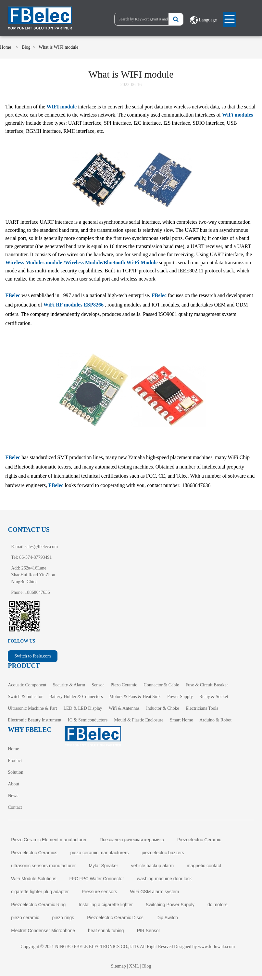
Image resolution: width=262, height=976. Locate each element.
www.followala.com (216, 946)
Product (15, 760)
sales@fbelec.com (41, 546)
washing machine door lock (164, 878)
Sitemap (118, 966)
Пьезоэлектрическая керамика (132, 839)
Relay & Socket (213, 696)
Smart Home (181, 720)
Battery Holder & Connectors (76, 696)
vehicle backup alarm (152, 865)
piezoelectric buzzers (163, 852)
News (13, 795)
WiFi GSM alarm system (154, 891)
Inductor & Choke (162, 708)
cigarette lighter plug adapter (40, 891)
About (13, 784)
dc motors (217, 904)
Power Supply (180, 696)
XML (134, 966)
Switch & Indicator (25, 696)
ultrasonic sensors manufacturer (43, 865)
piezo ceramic (25, 917)
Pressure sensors (99, 891)
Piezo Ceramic (123, 684)
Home (5, 47)
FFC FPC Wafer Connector (96, 878)
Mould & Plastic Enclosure (138, 720)
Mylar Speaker (103, 865)
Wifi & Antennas (124, 708)
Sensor (98, 684)
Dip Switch (167, 917)
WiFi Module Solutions (33, 878)
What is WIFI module (58, 47)
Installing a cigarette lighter (106, 904)
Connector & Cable (161, 684)
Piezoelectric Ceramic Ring (38, 904)
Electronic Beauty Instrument (34, 720)
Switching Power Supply (170, 904)
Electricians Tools (202, 708)
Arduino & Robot (215, 720)
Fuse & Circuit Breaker (206, 684)
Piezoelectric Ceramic (199, 839)
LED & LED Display (82, 708)
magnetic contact (204, 865)
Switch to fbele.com (32, 656)
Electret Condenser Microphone (43, 930)
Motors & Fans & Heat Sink (135, 696)
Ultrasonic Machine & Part (32, 708)
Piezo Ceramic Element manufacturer (49, 839)
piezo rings (63, 917)
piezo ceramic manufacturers (99, 852)
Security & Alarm (69, 684)
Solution (15, 772)
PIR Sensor (148, 930)
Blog (26, 47)
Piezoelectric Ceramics (34, 852)
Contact (15, 807)
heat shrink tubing (106, 930)
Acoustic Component (27, 684)
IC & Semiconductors (87, 720)
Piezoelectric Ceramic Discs (115, 917)
